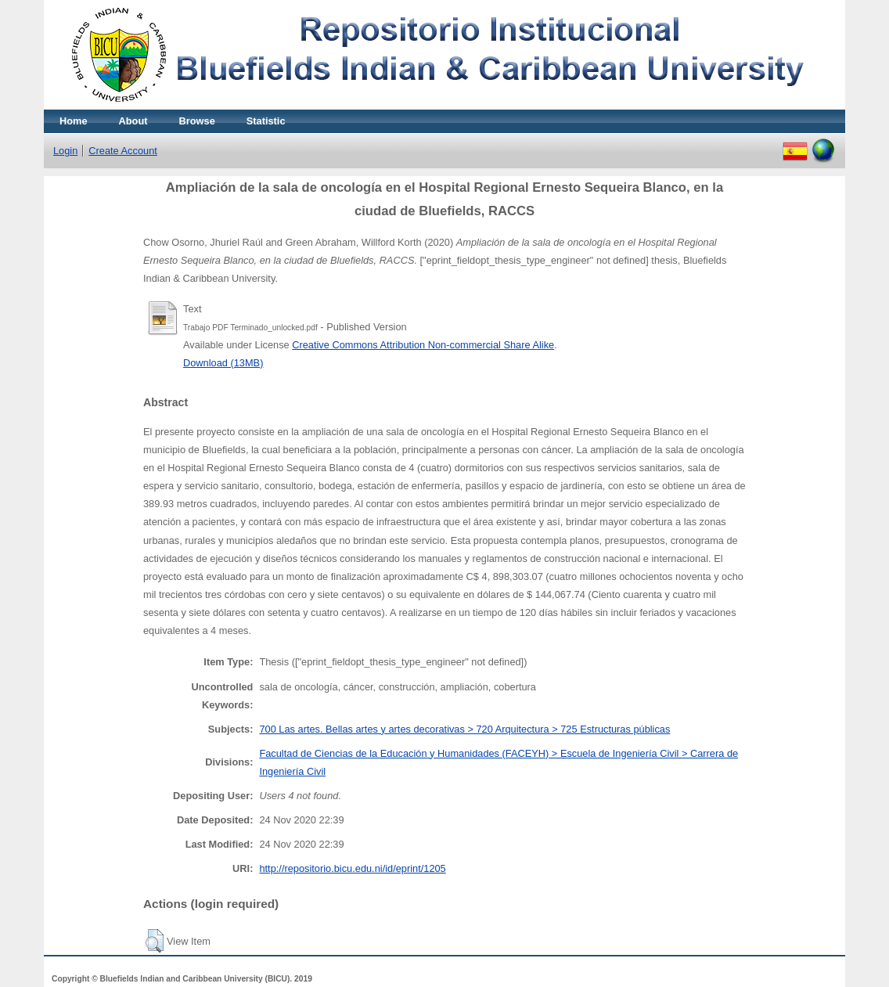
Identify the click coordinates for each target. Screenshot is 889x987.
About (133, 121)
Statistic (266, 121)
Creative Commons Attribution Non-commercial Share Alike (423, 345)
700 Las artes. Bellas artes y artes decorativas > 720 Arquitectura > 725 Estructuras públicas (464, 729)
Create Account (122, 151)
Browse (197, 121)
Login (65, 151)
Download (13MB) (223, 363)
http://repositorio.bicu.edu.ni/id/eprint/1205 (352, 868)
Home (73, 121)
